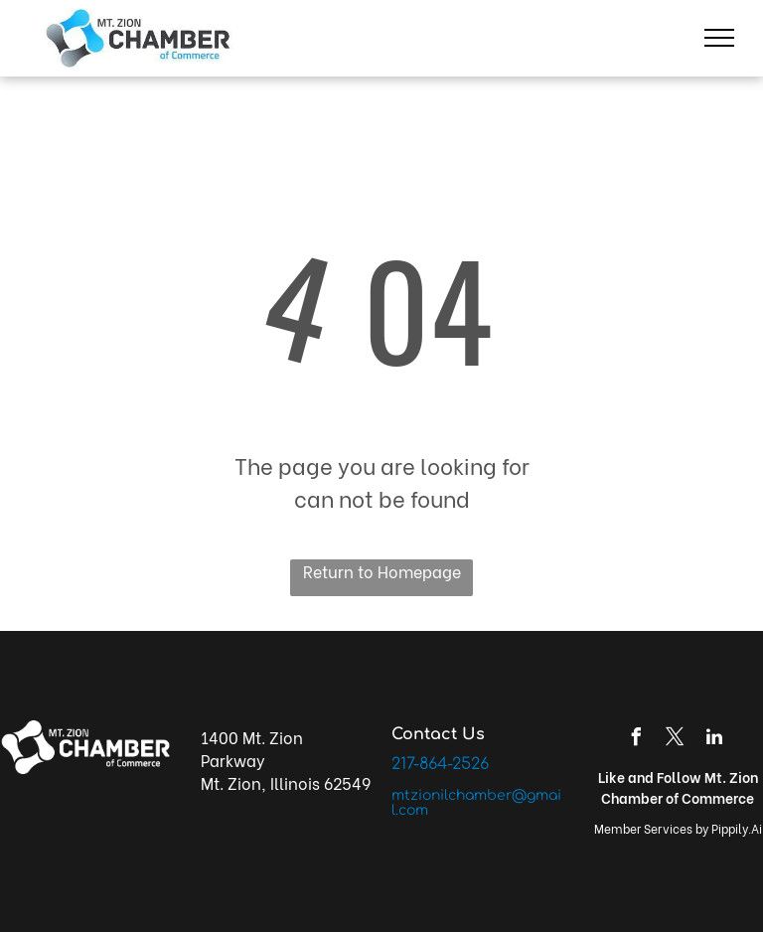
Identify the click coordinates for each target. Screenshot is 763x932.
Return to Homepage (382, 570)
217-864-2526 (440, 764)
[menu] (719, 38)
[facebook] (637, 739)
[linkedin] (714, 739)
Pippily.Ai (736, 828)
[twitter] (675, 739)
